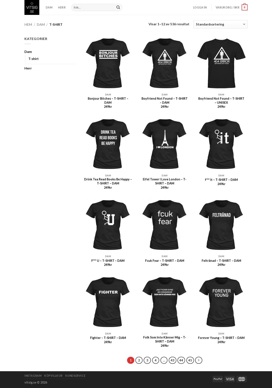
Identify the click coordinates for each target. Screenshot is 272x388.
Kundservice (75, 375)
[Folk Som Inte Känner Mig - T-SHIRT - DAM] (164, 302)
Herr (28, 68)
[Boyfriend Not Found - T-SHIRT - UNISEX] (221, 63)
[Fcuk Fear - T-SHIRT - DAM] (164, 225)
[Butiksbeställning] (220, 24)
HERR (62, 7)
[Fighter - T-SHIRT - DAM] (108, 302)
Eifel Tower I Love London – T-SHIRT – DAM (164, 181)
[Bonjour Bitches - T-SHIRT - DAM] (108, 63)
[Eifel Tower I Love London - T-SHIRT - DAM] (164, 144)
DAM (49, 7)
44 (181, 360)
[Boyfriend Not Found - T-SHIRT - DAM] (164, 63)
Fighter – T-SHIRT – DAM (108, 338)
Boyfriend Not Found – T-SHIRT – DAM (165, 100)
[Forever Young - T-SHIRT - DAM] (221, 302)
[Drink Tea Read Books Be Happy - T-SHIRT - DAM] (108, 144)
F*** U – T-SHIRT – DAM (108, 260)
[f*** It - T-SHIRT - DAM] (221, 144)
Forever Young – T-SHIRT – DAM (221, 338)
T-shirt (33, 59)
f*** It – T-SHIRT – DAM (221, 179)
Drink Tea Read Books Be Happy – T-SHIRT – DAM (108, 181)
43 (172, 360)
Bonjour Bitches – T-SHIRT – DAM (108, 100)
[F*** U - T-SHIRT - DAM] (108, 225)
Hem (28, 24)
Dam (41, 24)
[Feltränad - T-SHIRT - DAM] (221, 225)
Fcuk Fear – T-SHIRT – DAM (164, 260)
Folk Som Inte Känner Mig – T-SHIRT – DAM (164, 339)
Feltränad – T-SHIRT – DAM (221, 260)
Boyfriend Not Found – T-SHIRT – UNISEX (221, 100)
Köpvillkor (53, 375)
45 (190, 360)
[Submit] (118, 7)
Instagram (33, 375)
